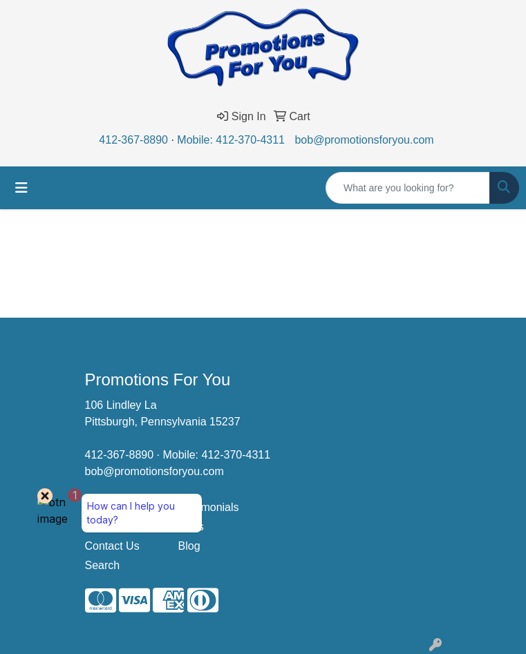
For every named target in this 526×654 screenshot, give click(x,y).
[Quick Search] (408, 188)
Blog (189, 546)
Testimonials (208, 507)
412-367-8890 (133, 140)
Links (191, 526)
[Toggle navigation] (21, 188)
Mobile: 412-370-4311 (231, 140)
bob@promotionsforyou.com (363, 140)
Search (102, 565)
